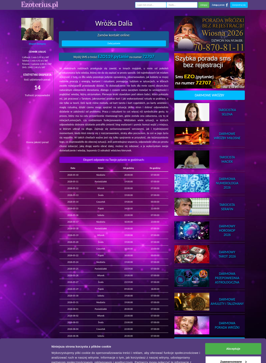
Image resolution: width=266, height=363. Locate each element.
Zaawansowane (233, 339)
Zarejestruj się (239, 5)
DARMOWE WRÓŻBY (209, 95)
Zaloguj (203, 5)
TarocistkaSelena (227, 112)
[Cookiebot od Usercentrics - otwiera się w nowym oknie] (25, 355)
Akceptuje (233, 326)
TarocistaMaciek (227, 159)
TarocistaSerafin (227, 207)
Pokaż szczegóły (63, 355)
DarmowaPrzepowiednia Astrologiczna (227, 278)
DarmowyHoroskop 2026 (227, 230)
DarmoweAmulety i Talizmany (227, 301)
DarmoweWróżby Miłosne (227, 136)
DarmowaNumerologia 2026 (227, 183)
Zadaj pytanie (113, 43)
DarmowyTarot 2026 (227, 254)
